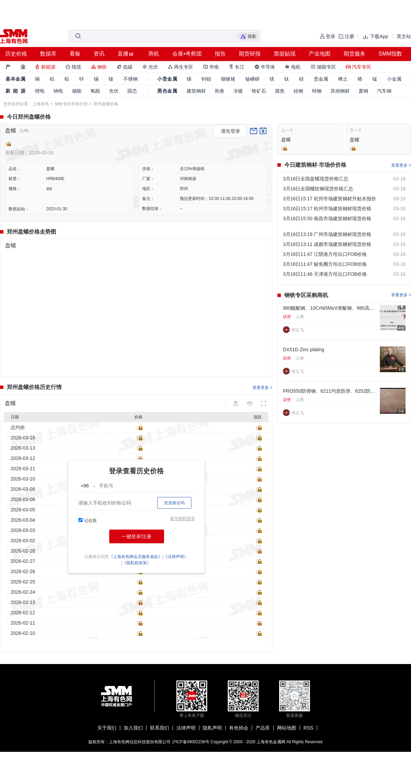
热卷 (219, 91)
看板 (75, 54)
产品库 (263, 727)
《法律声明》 (175, 556)
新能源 (45, 67)
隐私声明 (212, 727)
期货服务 (354, 54)
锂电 (40, 91)
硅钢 (298, 91)
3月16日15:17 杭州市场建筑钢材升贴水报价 (329, 198)
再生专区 (180, 67)
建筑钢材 (196, 91)
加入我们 (133, 727)
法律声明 (186, 727)
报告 (220, 54)
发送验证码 (174, 502)
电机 (293, 67)
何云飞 (297, 330)
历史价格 (16, 54)
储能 (77, 91)
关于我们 (106, 727)
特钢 (317, 91)
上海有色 (41, 104)
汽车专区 (358, 67)
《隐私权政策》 (136, 562)
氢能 (95, 91)
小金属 (394, 79)
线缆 (73, 67)
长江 (237, 67)
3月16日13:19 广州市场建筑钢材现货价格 (327, 234)
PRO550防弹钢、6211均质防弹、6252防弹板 (330, 391)
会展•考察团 (187, 54)
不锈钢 (130, 79)
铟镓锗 (228, 79)
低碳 (125, 67)
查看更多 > (262, 387)
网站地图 (286, 727)
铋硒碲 (252, 79)
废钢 (363, 91)
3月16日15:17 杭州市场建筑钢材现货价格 (327, 208)
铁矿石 (259, 91)
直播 (122, 54)
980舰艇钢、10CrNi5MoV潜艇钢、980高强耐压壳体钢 (330, 308)
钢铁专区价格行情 (71, 104)
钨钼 (206, 79)
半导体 (264, 67)
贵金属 (321, 79)
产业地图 (320, 54)
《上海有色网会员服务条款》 (135, 556)
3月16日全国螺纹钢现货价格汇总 (318, 188)
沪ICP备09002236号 (190, 741)
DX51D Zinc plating (303, 349)
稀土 (343, 79)
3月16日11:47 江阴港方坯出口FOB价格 (325, 254)
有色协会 (238, 727)
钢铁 (99, 67)
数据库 (48, 54)
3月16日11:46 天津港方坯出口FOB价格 (325, 274)
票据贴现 (285, 54)
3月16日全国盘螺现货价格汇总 (315, 178)
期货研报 (250, 54)
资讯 (99, 54)
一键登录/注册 (137, 536)
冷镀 (238, 91)
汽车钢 (384, 91)
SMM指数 (390, 54)
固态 (132, 91)
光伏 (150, 67)
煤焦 (280, 91)
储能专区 (323, 67)
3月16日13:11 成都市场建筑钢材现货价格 (327, 244)
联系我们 (159, 727)
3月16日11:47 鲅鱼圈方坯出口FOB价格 (325, 264)
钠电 (58, 91)
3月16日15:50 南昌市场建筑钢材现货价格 (327, 218)
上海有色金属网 (271, 741)
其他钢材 (340, 91)
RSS (308, 727)
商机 (153, 54)
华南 (211, 67)
